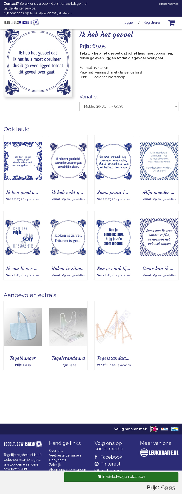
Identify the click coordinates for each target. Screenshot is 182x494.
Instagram (108, 471)
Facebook (108, 457)
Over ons (56, 450)
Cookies (55, 474)
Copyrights (57, 460)
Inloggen (128, 22)
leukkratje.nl (38, 13)
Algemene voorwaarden (67, 469)
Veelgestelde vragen (65, 455)
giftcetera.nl (64, 13)
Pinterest (107, 464)
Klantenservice (168, 3)
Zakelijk (55, 465)
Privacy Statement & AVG (68, 479)
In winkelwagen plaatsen (120, 132)
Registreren (152, 22)
